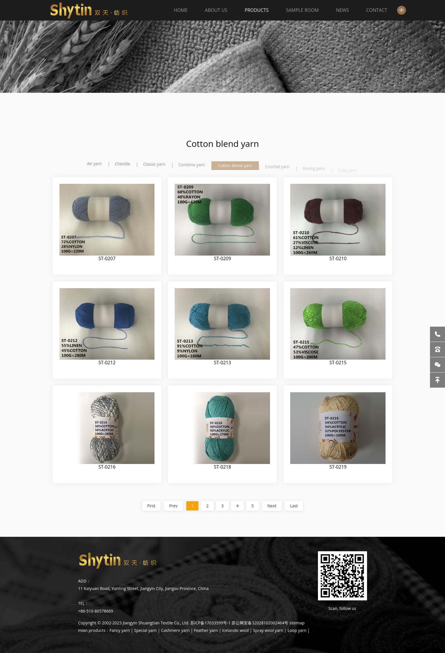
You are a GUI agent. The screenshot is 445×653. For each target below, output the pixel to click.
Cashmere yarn (175, 630)
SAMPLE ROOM (302, 10)
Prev (173, 505)
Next (271, 505)
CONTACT (376, 10)
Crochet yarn (277, 169)
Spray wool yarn (268, 630)
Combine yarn (191, 166)
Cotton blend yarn (235, 167)
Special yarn (145, 630)
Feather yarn (206, 630)
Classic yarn (154, 165)
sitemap (296, 623)
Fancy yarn (119, 630)
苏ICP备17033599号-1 (210, 623)
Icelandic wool (235, 630)
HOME (181, 10)
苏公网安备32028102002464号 (260, 623)
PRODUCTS (257, 10)
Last (294, 505)
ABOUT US (216, 10)
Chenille (122, 164)
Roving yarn (314, 171)
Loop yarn (297, 630)
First (151, 505)
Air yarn (94, 164)
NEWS (342, 10)
